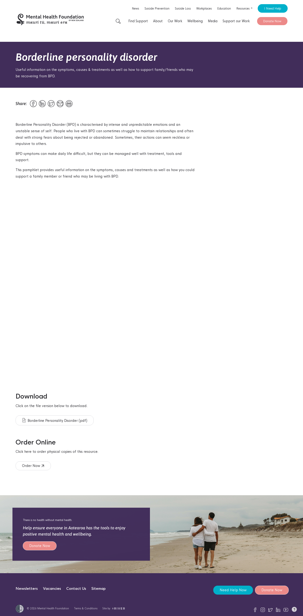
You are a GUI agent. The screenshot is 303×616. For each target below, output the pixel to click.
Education (224, 8)
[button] (294, 610)
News (135, 8)
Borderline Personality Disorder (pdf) (54, 420)
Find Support (138, 21)
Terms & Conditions (85, 608)
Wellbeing (195, 21)
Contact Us (76, 588)
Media (212, 21)
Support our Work (236, 21)
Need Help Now (233, 590)
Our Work (175, 21)
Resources (244, 8)
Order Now (33, 466)
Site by (113, 608)
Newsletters (27, 588)
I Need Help (272, 8)
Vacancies (52, 588)
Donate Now (272, 21)
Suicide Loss (183, 8)
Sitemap (98, 588)
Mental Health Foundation (53, 608)
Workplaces (204, 8)
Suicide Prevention (157, 8)
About (158, 21)
